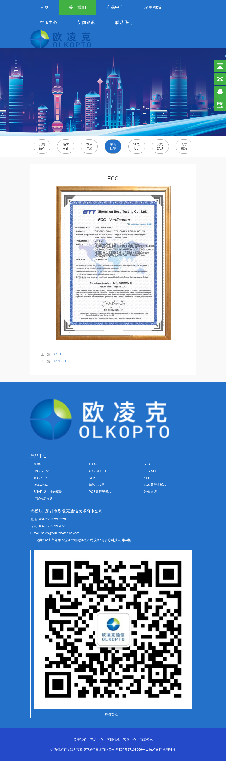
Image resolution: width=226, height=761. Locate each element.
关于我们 (77, 7)
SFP (92, 478)
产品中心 (115, 7)
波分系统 (150, 491)
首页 (44, 7)
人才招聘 (184, 146)
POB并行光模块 (100, 491)
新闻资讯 (86, 22)
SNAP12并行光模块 (48, 491)
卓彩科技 (169, 749)
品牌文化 (66, 146)
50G (147, 464)
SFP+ (148, 478)
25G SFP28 (42, 471)
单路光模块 (97, 485)
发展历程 (89, 146)
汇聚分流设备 (43, 498)
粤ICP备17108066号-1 (132, 749)
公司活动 (160, 146)
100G (93, 464)
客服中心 (48, 22)
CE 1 (58, 354)
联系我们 (124, 22)
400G (37, 464)
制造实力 (136, 146)
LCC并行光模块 (155, 485)
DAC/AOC (41, 485)
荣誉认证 (113, 146)
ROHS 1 (60, 361)
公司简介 (42, 146)
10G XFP (40, 478)
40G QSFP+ (97, 471)
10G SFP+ (151, 471)
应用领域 (153, 7)
